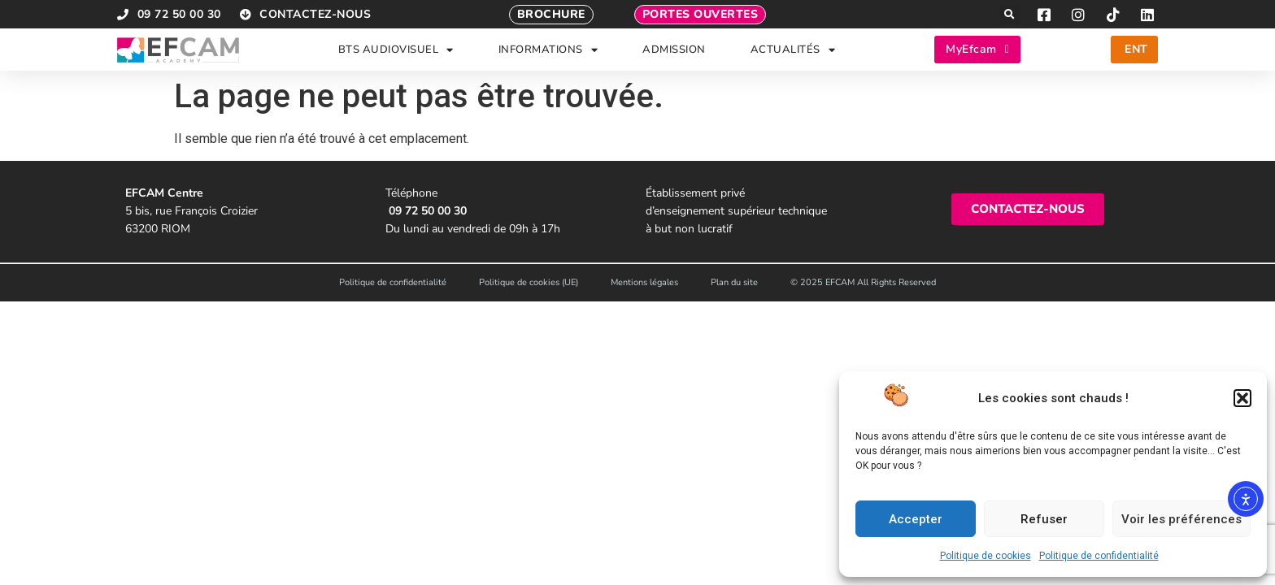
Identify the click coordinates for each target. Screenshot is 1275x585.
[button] (1242, 398)
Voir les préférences (1181, 519)
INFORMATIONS (548, 50)
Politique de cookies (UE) (528, 282)
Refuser (1044, 519)
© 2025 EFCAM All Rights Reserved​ (863, 282)
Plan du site (734, 282)
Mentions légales (644, 282)
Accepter (915, 519)
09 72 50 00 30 (428, 211)
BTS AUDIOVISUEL (396, 50)
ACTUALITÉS (793, 50)
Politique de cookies (985, 555)
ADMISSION (674, 49)
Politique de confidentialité (1099, 555)
